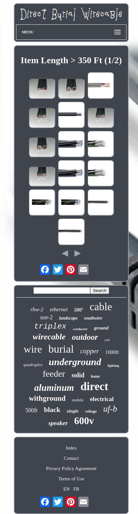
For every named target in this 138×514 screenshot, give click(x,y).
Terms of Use (71, 478)
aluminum (54, 387)
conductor (80, 329)
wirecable (49, 336)
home (95, 376)
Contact (71, 458)
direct (94, 386)
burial (61, 349)
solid (78, 375)
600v (84, 420)
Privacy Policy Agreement (71, 468)
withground (47, 398)
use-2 (46, 317)
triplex (50, 326)
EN (66, 489)
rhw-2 (36, 309)
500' (78, 310)
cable (101, 307)
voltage (91, 411)
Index (71, 447)
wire (33, 349)
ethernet (59, 309)
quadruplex (32, 364)
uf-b (110, 409)
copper (89, 351)
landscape (68, 318)
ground (101, 327)
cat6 (107, 340)
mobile (77, 400)
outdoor (85, 337)
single (73, 411)
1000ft (112, 352)
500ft (31, 410)
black (52, 410)
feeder (54, 374)
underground (75, 361)
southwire (93, 318)
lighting (113, 365)
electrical (102, 399)
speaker (58, 423)
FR (76, 489)
